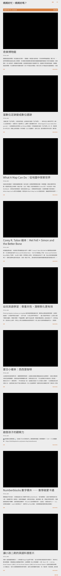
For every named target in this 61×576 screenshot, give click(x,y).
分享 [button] (4, 69)
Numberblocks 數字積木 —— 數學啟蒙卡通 (28, 490)
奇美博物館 (9, 52)
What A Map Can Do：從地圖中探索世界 (26, 177)
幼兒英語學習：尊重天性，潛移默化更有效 (28, 306)
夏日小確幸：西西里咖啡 (17, 369)
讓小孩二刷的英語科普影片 (19, 553)
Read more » (55, 69)
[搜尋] (53, 2)
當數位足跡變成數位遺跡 (17, 114)
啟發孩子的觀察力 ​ (14, 432)
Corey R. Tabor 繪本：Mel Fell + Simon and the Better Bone (28, 242)
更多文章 (56, 575)
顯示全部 (55, 10)
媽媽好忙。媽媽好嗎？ (15, 3)
